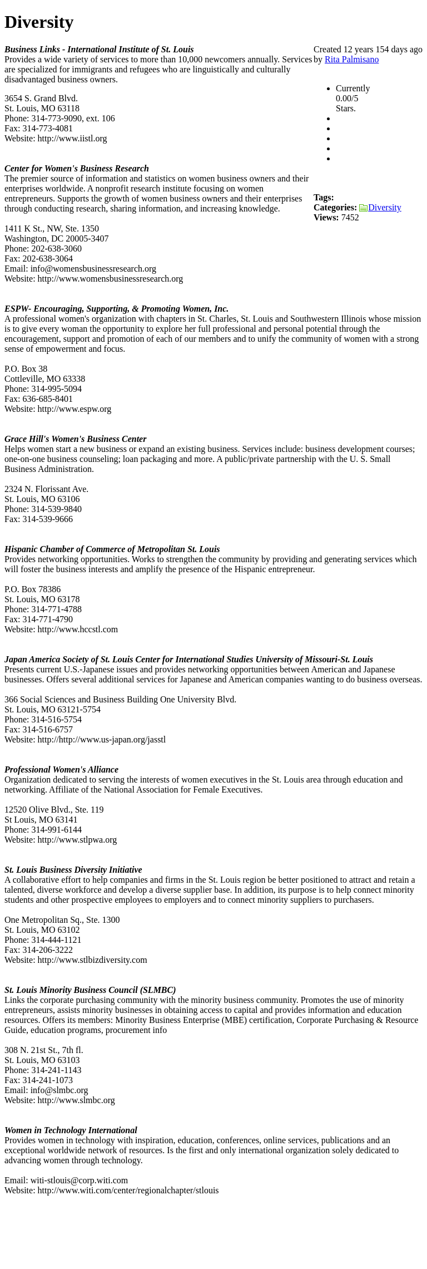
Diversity (380, 207)
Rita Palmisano (352, 59)
